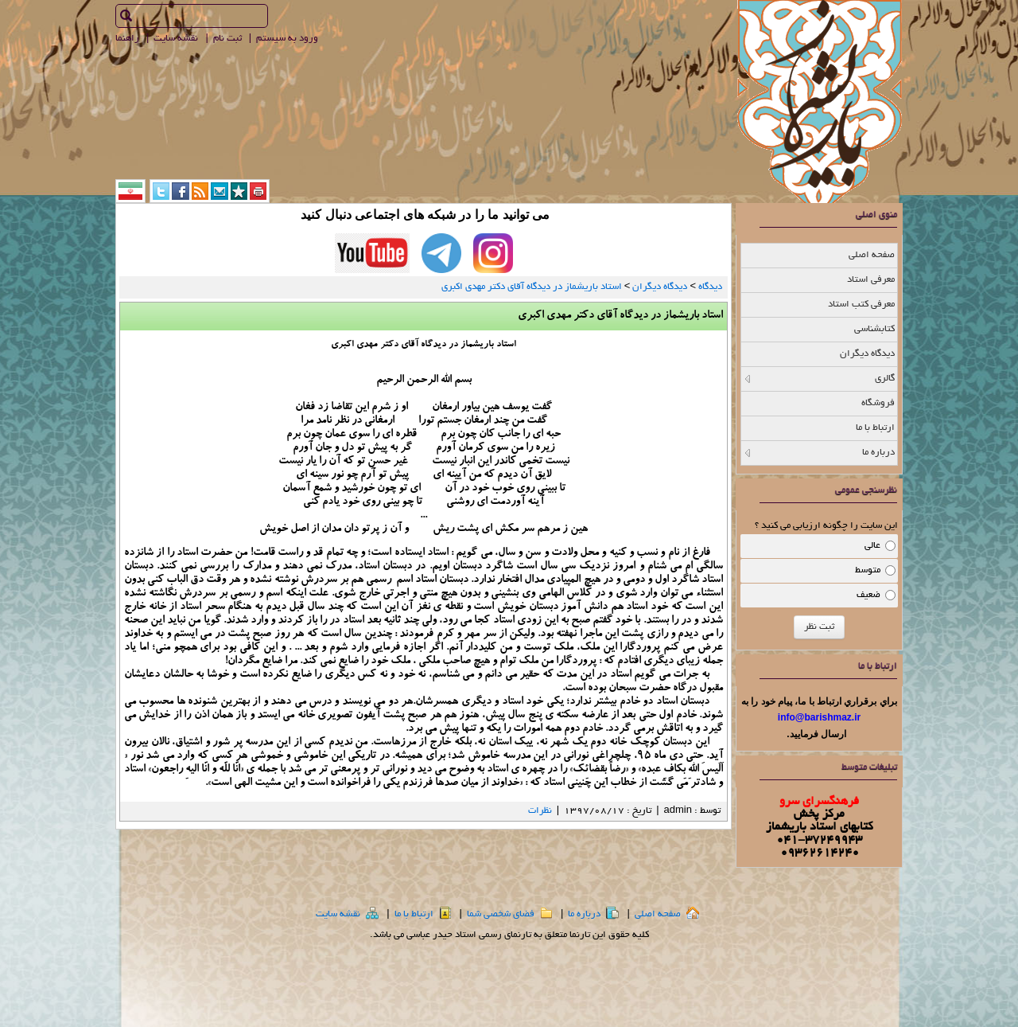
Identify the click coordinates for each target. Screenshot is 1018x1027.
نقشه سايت (176, 38)
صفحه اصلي (667, 914)
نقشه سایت (347, 914)
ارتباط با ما (423, 914)
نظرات (540, 811)
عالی (872, 546)
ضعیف (868, 595)
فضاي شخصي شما (510, 914)
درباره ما (593, 914)
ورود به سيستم (288, 38)
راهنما (128, 38)
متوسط (867, 570)
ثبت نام (228, 38)
